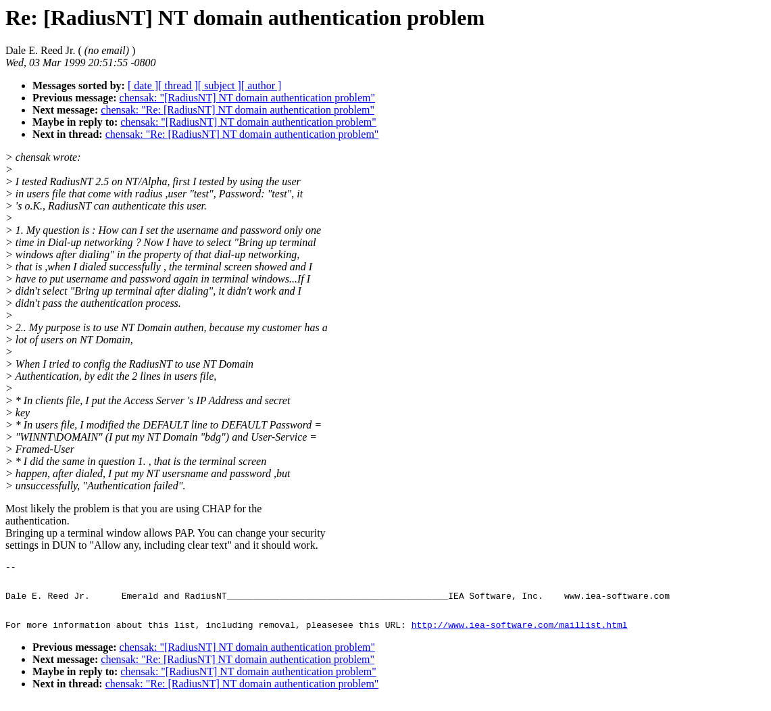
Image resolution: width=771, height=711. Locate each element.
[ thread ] (178, 85)
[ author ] (261, 85)
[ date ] (143, 85)
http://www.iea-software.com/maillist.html (520, 635)
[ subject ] (219, 85)
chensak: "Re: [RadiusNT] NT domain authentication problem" (237, 110)
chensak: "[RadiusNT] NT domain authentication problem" (247, 97)
